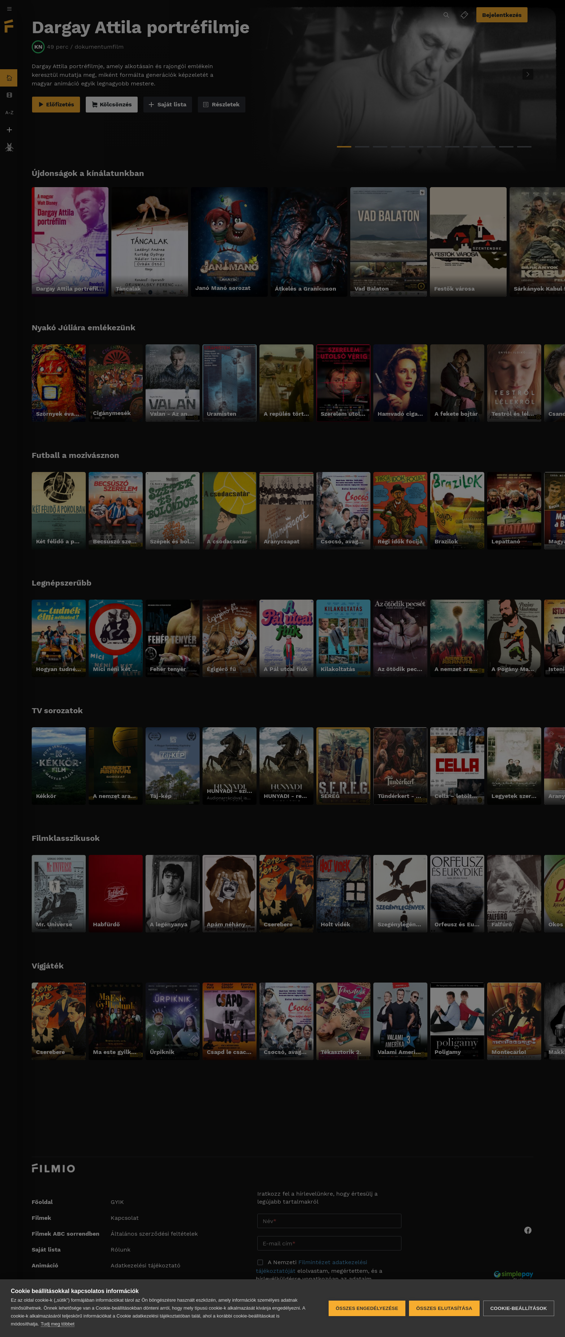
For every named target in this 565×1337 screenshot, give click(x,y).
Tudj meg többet (57, 1324)
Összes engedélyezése (367, 1308)
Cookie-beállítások (518, 1308)
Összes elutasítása (444, 1308)
